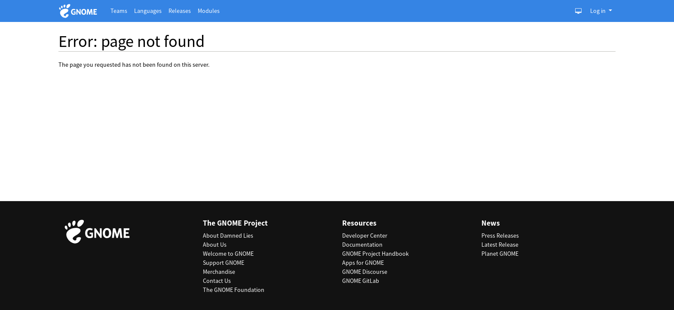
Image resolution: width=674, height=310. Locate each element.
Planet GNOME (499, 253)
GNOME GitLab (360, 281)
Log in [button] (598, 11)
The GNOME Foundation (233, 290)
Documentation (362, 244)
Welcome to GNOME (228, 253)
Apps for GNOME (363, 263)
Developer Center (364, 235)
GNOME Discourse (364, 272)
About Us (215, 244)
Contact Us (217, 281)
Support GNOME (223, 263)
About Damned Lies (228, 235)
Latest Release (499, 244)
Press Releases (500, 235)
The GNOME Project (235, 223)
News (490, 223)
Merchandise (219, 272)
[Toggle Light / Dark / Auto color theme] (578, 11)
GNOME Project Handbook (375, 253)
